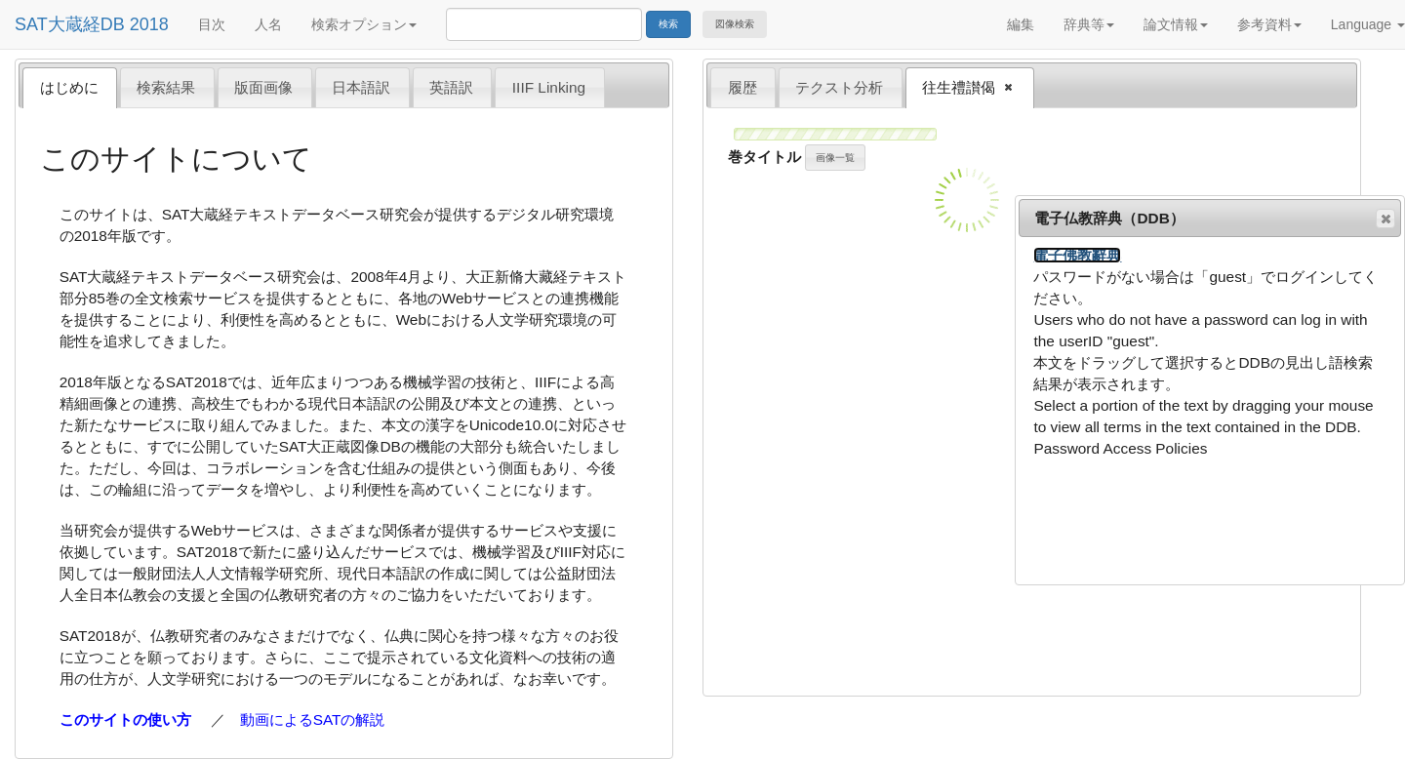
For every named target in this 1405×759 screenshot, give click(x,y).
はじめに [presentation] (69, 87)
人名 (268, 24)
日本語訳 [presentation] (361, 87)
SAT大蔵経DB (70, 24)
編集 (1020, 24)
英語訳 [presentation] (451, 87)
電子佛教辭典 (1077, 255)
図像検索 (734, 24)
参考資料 (1269, 24)
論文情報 (1176, 24)
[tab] (69, 87)
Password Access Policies (1120, 448)
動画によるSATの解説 (312, 719)
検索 (668, 24)
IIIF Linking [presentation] (548, 87)
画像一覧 (835, 157)
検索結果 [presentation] (166, 87)
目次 (211, 24)
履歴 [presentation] (742, 87)
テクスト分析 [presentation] (839, 87)
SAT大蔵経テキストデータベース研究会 (293, 214)
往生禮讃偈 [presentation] (961, 88)
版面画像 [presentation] (263, 87)
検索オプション (364, 24)
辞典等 (1089, 24)
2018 (149, 24)
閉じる (1384, 219)
